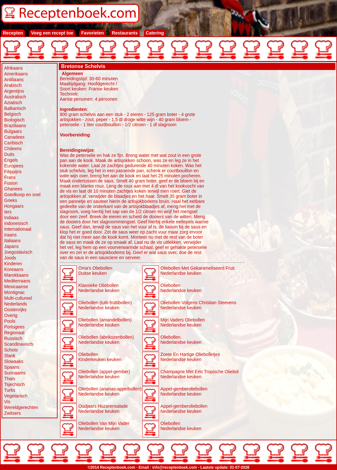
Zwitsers (12, 413)
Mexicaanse (16, 286)
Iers (8, 211)
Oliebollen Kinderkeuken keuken (99, 357)
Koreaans (13, 269)
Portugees (14, 326)
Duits (9, 154)
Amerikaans (16, 73)
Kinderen (13, 263)
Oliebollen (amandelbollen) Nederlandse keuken (105, 322)
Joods (10, 257)
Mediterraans (17, 280)
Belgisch (12, 114)
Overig (10, 315)
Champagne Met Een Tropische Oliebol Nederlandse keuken (200, 374)
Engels (11, 160)
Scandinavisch (18, 344)
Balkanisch (15, 108)
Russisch (13, 338)
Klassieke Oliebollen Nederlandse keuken (98, 288)
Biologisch (14, 119)
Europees (13, 165)
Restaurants (125, 32)
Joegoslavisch (18, 252)
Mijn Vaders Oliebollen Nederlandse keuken (183, 322)
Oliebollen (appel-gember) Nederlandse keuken (104, 374)
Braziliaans (15, 125)
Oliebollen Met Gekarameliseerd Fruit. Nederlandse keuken (198, 271)
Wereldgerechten (21, 407)
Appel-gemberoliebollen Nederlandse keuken (184, 391)
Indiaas (11, 217)
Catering (155, 32)
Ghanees (13, 188)
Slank (9, 355)
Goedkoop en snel (22, 194)
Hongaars (14, 206)
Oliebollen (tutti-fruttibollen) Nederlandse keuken (105, 305)
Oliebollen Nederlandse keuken (181, 288)
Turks (9, 390)
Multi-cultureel (18, 298)
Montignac (14, 292)
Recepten (13, 32)
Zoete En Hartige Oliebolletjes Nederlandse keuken (190, 357)
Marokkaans (16, 275)
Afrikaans (13, 68)
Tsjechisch (14, 384)
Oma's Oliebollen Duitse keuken (95, 271)
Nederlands (15, 303)
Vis (7, 401)
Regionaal (14, 332)
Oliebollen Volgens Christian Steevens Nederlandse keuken (198, 305)
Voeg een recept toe (52, 32)
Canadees (14, 137)
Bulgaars (13, 131)
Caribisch (13, 142)
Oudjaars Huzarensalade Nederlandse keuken (103, 409)
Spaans (11, 367)
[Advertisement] (290, 111)
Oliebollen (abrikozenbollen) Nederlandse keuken (106, 340)
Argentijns (14, 91)
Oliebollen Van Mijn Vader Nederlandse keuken (103, 426)
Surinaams (15, 372)
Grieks (10, 200)
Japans (11, 246)
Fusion (11, 183)
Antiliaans (14, 79)
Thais (9, 378)
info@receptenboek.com (174, 467)
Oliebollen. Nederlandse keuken (181, 340)
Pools (9, 321)
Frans (10, 177)
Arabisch (12, 85)
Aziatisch (13, 102)
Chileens (12, 148)
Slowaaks (13, 361)
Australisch (15, 96)
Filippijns (12, 171)
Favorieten (92, 32)
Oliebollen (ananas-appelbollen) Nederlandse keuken (110, 391)
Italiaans (12, 240)
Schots (11, 349)
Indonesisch (16, 223)
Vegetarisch (15, 395)
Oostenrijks (15, 309)
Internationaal (17, 229)
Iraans (10, 234)
